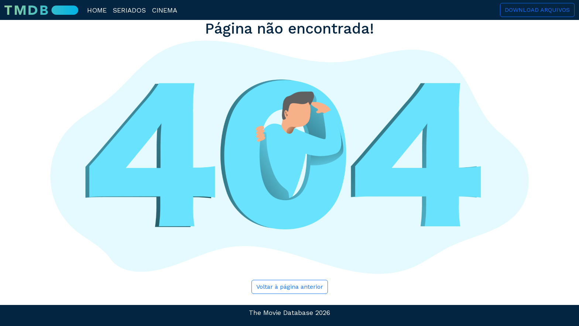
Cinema (164, 10)
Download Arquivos (537, 9)
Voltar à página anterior (289, 286)
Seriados (129, 10)
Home (97, 10)
